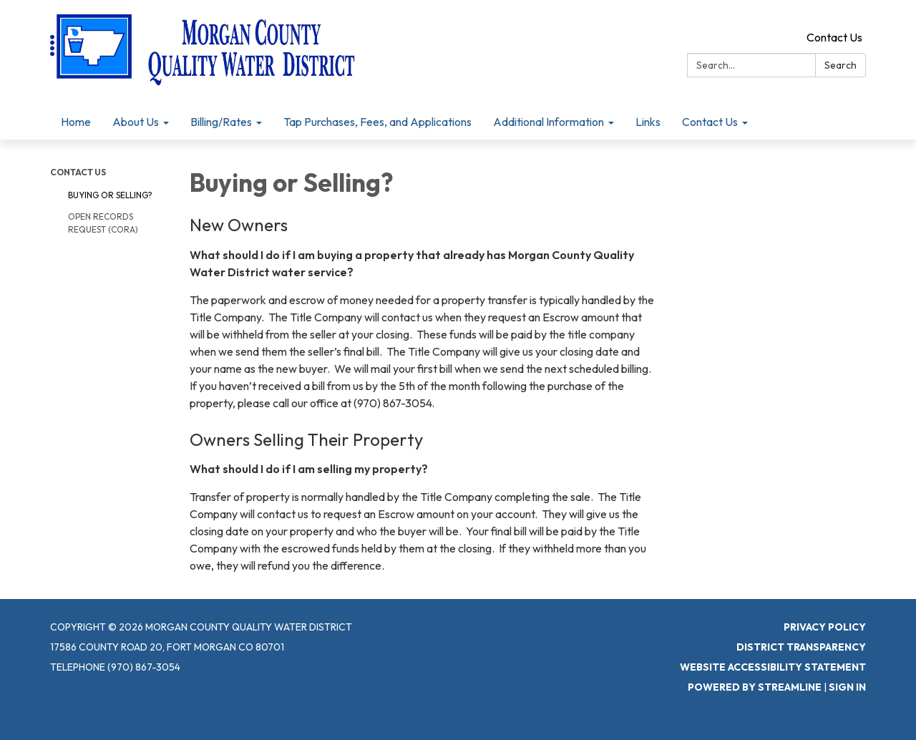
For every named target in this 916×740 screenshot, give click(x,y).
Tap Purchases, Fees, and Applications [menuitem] (377, 122)
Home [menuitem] (76, 122)
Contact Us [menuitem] (710, 122)
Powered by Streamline (755, 687)
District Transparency (801, 647)
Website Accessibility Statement (773, 667)
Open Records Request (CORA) (103, 223)
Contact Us (834, 37)
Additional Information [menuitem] (548, 122)
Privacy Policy (825, 626)
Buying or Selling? (110, 195)
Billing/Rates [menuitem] (221, 122)
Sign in (847, 687)
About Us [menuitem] (135, 122)
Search (840, 65)
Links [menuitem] (648, 122)
